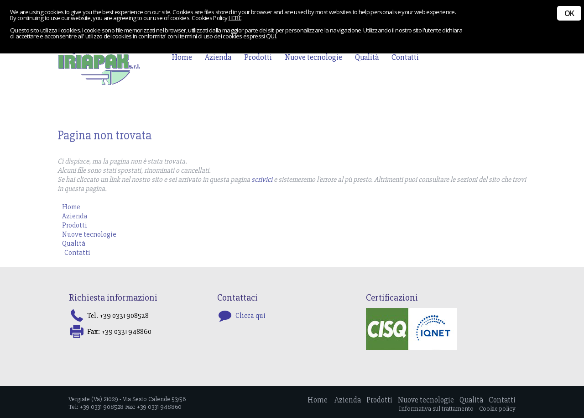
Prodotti (258, 57)
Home (182, 57)
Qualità (367, 57)
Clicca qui (250, 315)
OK (569, 13)
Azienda (218, 57)
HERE (235, 18)
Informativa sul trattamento (436, 409)
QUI (271, 36)
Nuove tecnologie (313, 57)
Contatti (405, 57)
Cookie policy (497, 409)
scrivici (261, 179)
